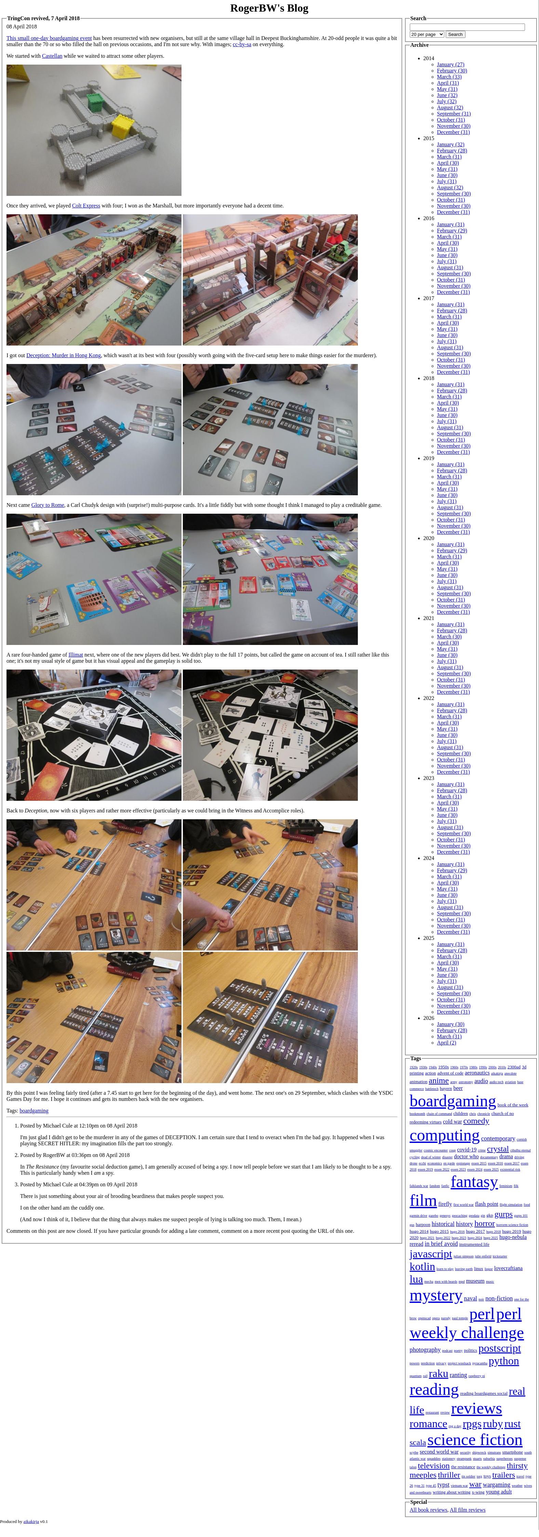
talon (413, 1467)
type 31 (420, 1485)
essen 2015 (478, 1163)
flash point (486, 1204)
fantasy (474, 1181)
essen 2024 (474, 1169)
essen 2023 (458, 1169)
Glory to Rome (47, 505)
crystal (498, 1148)
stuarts (477, 1458)
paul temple (460, 1318)
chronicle (483, 1114)
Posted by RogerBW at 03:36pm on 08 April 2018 (75, 1155)
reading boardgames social (484, 1393)
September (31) (454, 114)
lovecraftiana (508, 1268)
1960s (454, 1067)
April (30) (448, 163)
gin (483, 1215)
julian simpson (464, 1256)
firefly (445, 1204)
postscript (500, 1348)
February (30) (452, 70)
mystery (436, 1295)
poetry (458, 1350)
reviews (476, 1408)
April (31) (448, 83)
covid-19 (466, 1149)
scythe (414, 1452)
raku (438, 1373)
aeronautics (477, 1073)
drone (414, 1163)
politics (470, 1350)
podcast (447, 1350)
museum (475, 1281)
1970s (464, 1067)
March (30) (449, 636)
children (460, 1113)
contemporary (498, 1138)
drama (506, 1156)
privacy (441, 1363)
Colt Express (86, 205)
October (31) (451, 120)
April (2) (446, 1043)
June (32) (447, 95)
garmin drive (418, 1215)
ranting (458, 1375)
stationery (448, 1458)
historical (443, 1224)
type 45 (431, 1485)
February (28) (452, 150)
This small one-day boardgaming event (49, 38)
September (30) (454, 194)
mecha (429, 1281)
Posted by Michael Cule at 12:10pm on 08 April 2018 (78, 1126)
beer (458, 1088)
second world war (439, 1452)
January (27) (450, 64)
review (445, 1412)
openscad (424, 1318)
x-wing (478, 1492)
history (464, 1224)
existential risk (510, 1169)
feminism (505, 1186)
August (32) (450, 107)
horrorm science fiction (512, 1225)
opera (436, 1318)
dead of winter (431, 1157)
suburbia (489, 1458)
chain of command (439, 1114)
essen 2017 (512, 1163)
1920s (414, 1067)
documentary (489, 1157)
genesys (445, 1215)
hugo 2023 (459, 1238)
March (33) (449, 77)
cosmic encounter (436, 1150)
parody (446, 1318)
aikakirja (497, 1073)
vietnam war (459, 1485)
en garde (449, 1163)
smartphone (512, 1452)
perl (482, 1314)
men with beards (446, 1281)
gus (412, 1225)
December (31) (453, 132)
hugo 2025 (491, 1238)
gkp (489, 1215)
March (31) (449, 157)
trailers (503, 1474)
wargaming (497, 1484)
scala (418, 1442)
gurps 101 (521, 1215)
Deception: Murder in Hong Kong (63, 355)
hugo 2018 (493, 1231)
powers (415, 1363)
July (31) (447, 181)
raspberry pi (477, 1376)
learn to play (445, 1269)
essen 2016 (495, 1163)
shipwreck (479, 1452)
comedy (476, 1120)
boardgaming (33, 1111)
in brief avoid (441, 1243)
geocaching (460, 1215)
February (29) (452, 230)
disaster (447, 1157)
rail (425, 1376)
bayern (446, 1088)
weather (517, 1485)
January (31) (450, 224)
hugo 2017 (475, 1231)
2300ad (514, 1066)
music (490, 1281)
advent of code (450, 1073)
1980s (473, 1067)
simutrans (494, 1452)
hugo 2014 (419, 1231)
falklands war (419, 1186)
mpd (462, 1281)
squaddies (433, 1458)
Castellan (52, 56)
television (434, 1465)
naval (470, 1298)
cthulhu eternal (520, 1150)
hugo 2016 (457, 1231)
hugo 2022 (443, 1238)
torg (479, 1476)
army (453, 1082)
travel (520, 1476)
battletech (432, 1089)
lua (416, 1279)
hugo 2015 (439, 1231)
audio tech (496, 1082)
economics (434, 1163)
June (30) (447, 175)
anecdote (510, 1073)
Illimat (75, 655)
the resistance (463, 1466)
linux (478, 1268)
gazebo (433, 1215)
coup (452, 1150)
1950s (443, 1066)
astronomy (466, 1082)
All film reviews (468, 1510)
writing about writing (452, 1492)
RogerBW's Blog (269, 8)
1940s (433, 1067)
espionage (463, 1163)
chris (472, 1114)
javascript (431, 1254)
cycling (415, 1157)
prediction (428, 1363)
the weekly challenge (490, 1467)
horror (484, 1223)
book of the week (513, 1104)
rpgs (472, 1423)
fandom (435, 1186)
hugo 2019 (511, 1231)
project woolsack (459, 1363)
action (430, 1073)
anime (439, 1080)
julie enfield (483, 1256)
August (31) (450, 267)
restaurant (432, 1412)
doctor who (466, 1156)
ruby (493, 1423)
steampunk (464, 1458)
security (465, 1452)
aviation (510, 1082)
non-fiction (499, 1298)
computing (445, 1135)
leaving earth (464, 1269)
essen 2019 (425, 1169)
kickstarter (500, 1256)
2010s (502, 1067)
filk (516, 1186)
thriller (449, 1474)
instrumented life (474, 1244)
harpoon (423, 1224)
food (527, 1204)
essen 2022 (441, 1169)
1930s (423, 1067)
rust (512, 1423)
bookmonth (418, 1114)
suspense (520, 1458)
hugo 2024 (475, 1238)
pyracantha (479, 1363)
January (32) (450, 144)
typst (443, 1484)
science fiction (475, 1439)
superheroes (504, 1458)
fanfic (445, 1186)
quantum (416, 1376)
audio (481, 1081)
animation (419, 1081)
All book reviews (428, 1510)
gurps (504, 1214)
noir (481, 1299)
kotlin (422, 1266)
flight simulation (511, 1204)
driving (519, 1157)
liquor (489, 1269)
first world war (463, 1204)
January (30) (450, 1024)
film (423, 1200)
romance (428, 1423)
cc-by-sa (242, 44)
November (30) (454, 126)
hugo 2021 (427, 1238)
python (504, 1360)
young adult (499, 1492)
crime (482, 1150)
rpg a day (455, 1426)
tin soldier (468, 1476)
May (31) (447, 89)
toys (487, 1476)
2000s (492, 1067)
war (475, 1484)
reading (434, 1389)
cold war (452, 1121)
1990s (483, 1067)
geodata (474, 1215)
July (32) (447, 101)
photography (425, 1349)
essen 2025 (491, 1169)
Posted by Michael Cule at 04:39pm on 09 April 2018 (78, 1184)
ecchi (422, 1163)
